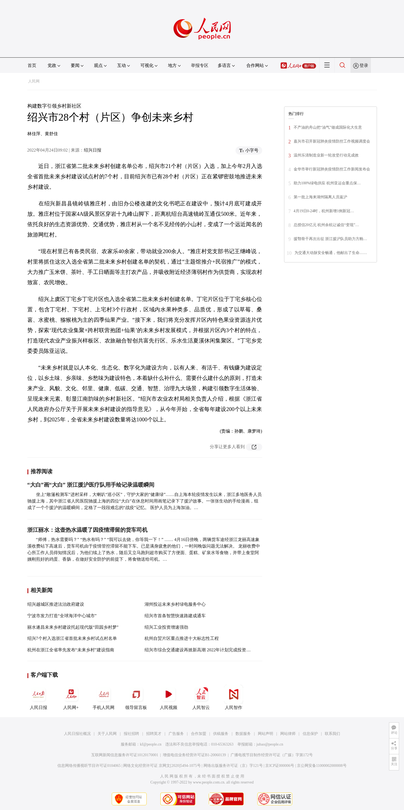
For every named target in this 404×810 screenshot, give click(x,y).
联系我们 (332, 734)
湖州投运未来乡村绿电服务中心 (175, 604)
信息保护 (310, 734)
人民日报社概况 (77, 734)
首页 (32, 65)
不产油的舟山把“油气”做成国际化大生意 (328, 127)
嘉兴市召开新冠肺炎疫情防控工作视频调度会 (332, 141)
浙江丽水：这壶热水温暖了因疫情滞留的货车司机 (87, 530)
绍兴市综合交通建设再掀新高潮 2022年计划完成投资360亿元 (203, 650)
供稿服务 (220, 734)
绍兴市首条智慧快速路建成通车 (175, 615)
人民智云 (201, 697)
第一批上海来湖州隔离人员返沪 (320, 197)
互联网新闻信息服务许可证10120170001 (124, 755)
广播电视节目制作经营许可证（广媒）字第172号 (272, 755)
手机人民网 (103, 697)
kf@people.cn (150, 744)
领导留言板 (136, 697)
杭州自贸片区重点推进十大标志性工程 (182, 638)
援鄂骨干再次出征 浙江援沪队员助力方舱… (330, 239)
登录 (363, 65)
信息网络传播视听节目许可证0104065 (88, 766)
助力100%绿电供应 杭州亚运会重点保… (327, 183)
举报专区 (199, 65)
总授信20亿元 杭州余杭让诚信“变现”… (326, 225)
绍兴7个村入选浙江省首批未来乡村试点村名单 (72, 638)
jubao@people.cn (269, 744)
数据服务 (243, 734)
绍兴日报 (92, 150)
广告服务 (176, 734)
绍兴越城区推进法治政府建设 (55, 604)
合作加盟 (198, 734)
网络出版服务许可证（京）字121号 (233, 766)
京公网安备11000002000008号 (321, 766)
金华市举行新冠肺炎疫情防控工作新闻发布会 (332, 169)
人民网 (34, 81)
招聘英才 (153, 734)
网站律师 (288, 734)
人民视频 (168, 697)
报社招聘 (131, 734)
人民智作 (233, 697)
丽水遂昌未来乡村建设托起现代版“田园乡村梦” (73, 627)
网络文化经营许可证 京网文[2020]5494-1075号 (162, 766)
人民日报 (38, 697)
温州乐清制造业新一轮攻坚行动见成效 (326, 155)
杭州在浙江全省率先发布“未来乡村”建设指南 (70, 650)
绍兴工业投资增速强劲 (166, 627)
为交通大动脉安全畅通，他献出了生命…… (330, 253)
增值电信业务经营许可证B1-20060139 (194, 755)
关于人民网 (107, 734)
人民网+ (71, 697)
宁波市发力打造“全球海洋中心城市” (62, 615)
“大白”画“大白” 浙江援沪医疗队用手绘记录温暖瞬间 (90, 485)
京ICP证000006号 (279, 766)
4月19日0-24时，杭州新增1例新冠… (324, 211)
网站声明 (265, 734)
